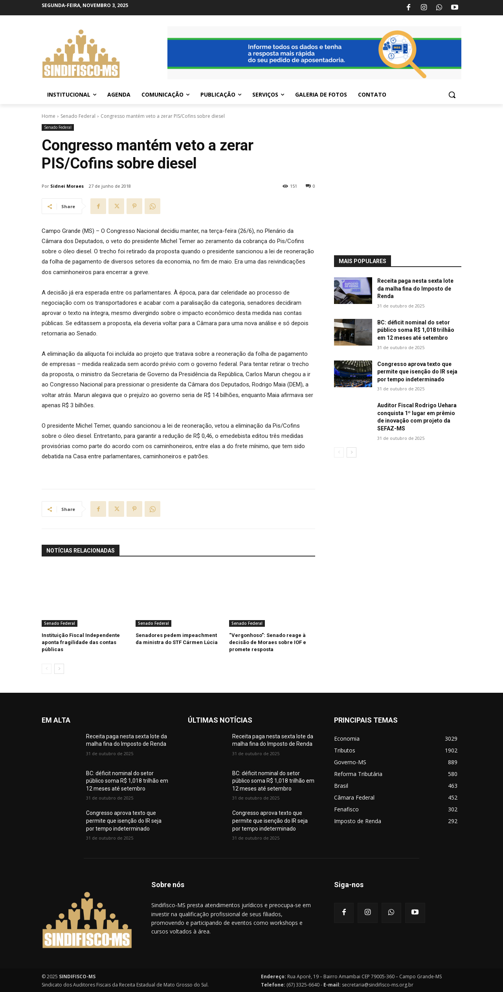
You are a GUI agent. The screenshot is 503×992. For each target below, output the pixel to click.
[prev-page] (46, 669)
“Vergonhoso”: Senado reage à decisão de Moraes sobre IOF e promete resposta (267, 642)
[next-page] (59, 669)
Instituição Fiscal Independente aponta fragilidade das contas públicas (81, 642)
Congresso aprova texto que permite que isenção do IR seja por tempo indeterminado (417, 372)
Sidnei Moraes (67, 186)
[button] (451, 94)
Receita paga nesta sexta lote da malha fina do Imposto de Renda (415, 288)
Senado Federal (78, 116)
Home (48, 116)
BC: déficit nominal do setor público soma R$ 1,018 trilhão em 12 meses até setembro (415, 330)
